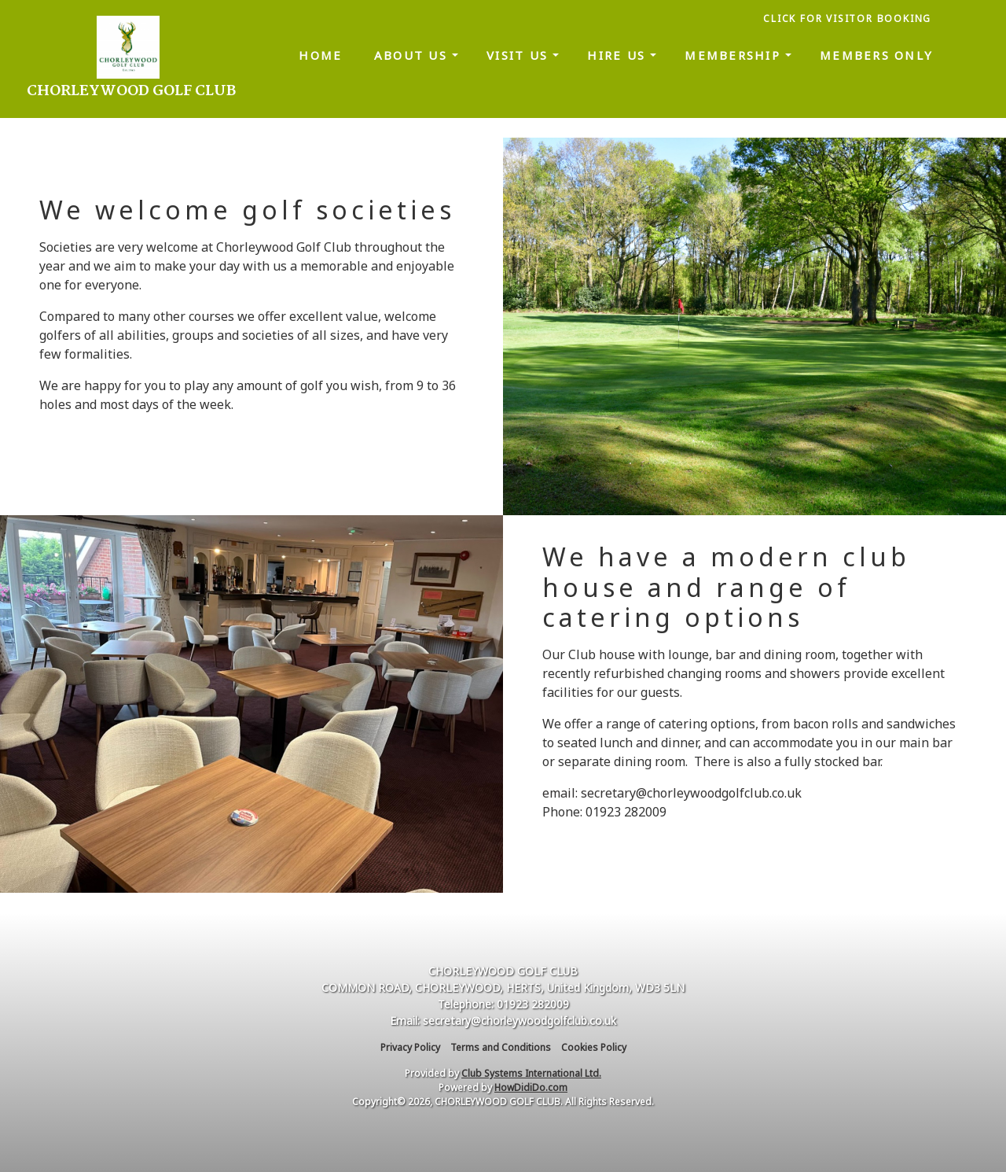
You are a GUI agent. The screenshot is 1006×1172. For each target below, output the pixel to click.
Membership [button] (735, 55)
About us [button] (413, 55)
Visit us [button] (519, 55)
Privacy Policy (410, 1047)
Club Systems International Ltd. (531, 1073)
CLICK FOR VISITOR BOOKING (849, 18)
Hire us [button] (618, 55)
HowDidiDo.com (530, 1087)
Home (320, 55)
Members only (876, 55)
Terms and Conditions (500, 1047)
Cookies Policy (593, 1047)
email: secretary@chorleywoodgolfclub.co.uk (672, 793)
